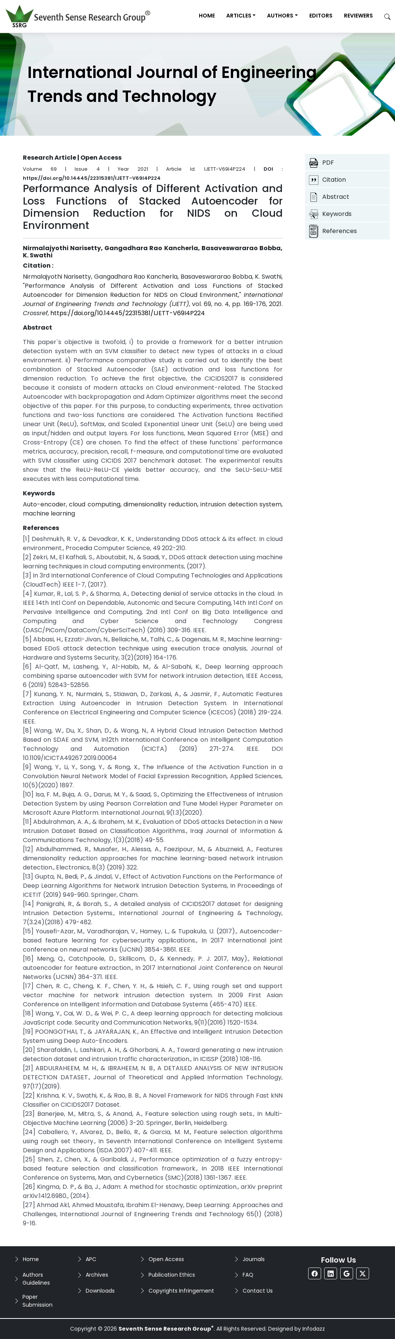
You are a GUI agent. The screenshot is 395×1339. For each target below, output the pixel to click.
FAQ (248, 1275)
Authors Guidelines (36, 1279)
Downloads (100, 1291)
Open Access (166, 1259)
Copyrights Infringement (181, 1291)
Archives (97, 1275)
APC (91, 1259)
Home (207, 15)
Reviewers (358, 15)
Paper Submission (37, 1301)
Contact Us (258, 1291)
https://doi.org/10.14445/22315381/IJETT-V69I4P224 (127, 313)
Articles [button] (238, 15)
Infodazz (313, 1329)
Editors (321, 15)
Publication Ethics (172, 1275)
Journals (254, 1259)
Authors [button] (280, 15)
